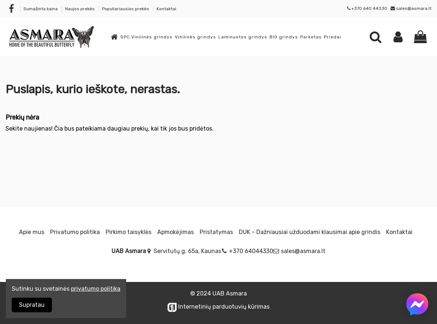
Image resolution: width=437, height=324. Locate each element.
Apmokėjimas (175, 232)
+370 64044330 (251, 251)
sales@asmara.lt (414, 8)
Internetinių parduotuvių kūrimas (218, 306)
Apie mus (31, 232)
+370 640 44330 (369, 8)
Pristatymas (216, 232)
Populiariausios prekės (126, 8)
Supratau (32, 304)
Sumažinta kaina (41, 8)
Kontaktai (166, 8)
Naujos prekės (80, 8)
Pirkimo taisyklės (128, 232)
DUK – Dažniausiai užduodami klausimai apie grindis (309, 232)
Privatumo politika (75, 232)
